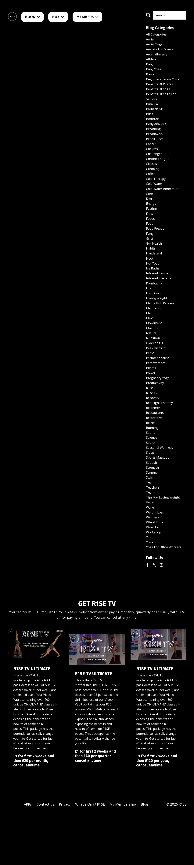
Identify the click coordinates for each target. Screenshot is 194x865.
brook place (155, 149)
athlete (152, 62)
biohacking (155, 117)
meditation (155, 335)
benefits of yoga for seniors (163, 103)
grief (150, 259)
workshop (154, 581)
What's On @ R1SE (90, 855)
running (153, 466)
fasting (152, 226)
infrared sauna (158, 297)
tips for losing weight (165, 543)
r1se (150, 423)
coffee (151, 188)
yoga (150, 592)
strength (153, 510)
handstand (155, 275)
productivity (156, 417)
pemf (150, 384)
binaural (153, 111)
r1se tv (152, 428)
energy (151, 220)
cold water (155, 199)
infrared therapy (160, 302)
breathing (154, 138)
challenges (155, 166)
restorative (155, 455)
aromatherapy (158, 56)
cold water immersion (164, 204)
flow (150, 231)
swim (150, 521)
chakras (152, 160)
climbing (153, 182)
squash (152, 505)
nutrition (153, 368)
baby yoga (154, 73)
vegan (151, 549)
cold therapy (157, 193)
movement (154, 352)
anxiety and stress (161, 51)
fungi (150, 253)
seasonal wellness (161, 488)
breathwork (155, 144)
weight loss (156, 560)
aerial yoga (155, 45)
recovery (153, 434)
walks (151, 554)
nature (152, 363)
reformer (154, 445)
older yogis (155, 373)
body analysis (157, 133)
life (149, 313)
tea (149, 527)
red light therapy (161, 439)
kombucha (154, 308)
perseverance (157, 395)
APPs (28, 855)
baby (150, 67)
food (150, 242)
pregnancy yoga (159, 412)
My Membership (123, 855)
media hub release (161, 330)
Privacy (64, 855)
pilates (151, 401)
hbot (150, 281)
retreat (152, 461)
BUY (58, 16)
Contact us (45, 855)
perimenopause (159, 390)
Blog (144, 855)
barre (150, 78)
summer (153, 516)
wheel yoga (155, 570)
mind (150, 346)
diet (149, 215)
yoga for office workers (166, 598)
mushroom (155, 357)
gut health (155, 264)
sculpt (151, 483)
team (150, 538)
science (152, 478)
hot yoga (153, 286)
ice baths (153, 291)
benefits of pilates (161, 89)
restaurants (156, 450)
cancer (151, 155)
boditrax (153, 128)
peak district (156, 379)
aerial (150, 40)
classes (152, 177)
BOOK (32, 16)
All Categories (157, 34)
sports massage (159, 499)
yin (148, 587)
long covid (155, 319)
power (151, 406)
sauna (151, 472)
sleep (150, 494)
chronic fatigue (159, 171)
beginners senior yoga (164, 84)
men (149, 341)
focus (151, 237)
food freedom (158, 248)
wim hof (153, 576)
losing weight (158, 324)
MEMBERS (87, 16)
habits (151, 270)
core (150, 210)
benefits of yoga (159, 95)
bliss (150, 122)
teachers (153, 532)
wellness (153, 565)
